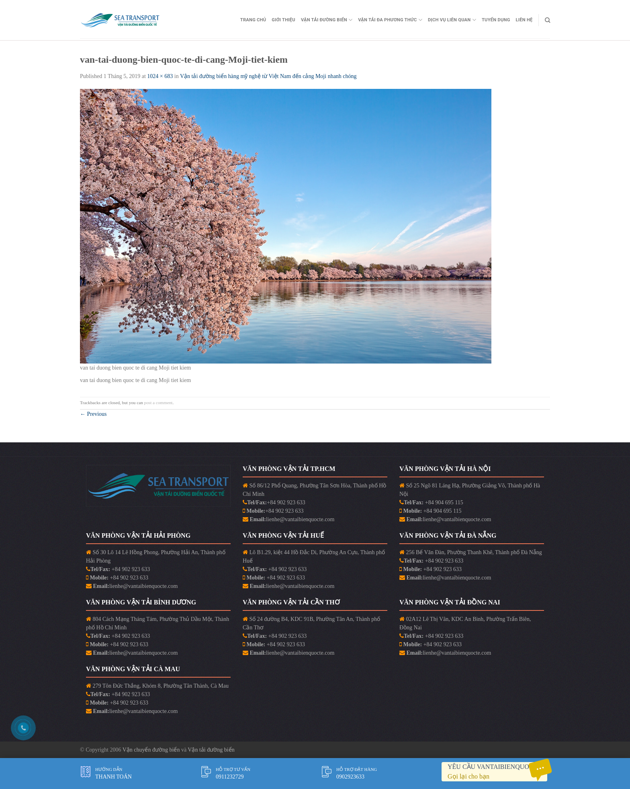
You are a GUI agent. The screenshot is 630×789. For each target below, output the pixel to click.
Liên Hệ (524, 20)
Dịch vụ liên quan (452, 20)
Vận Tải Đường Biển (326, 20)
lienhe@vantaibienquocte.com (300, 519)
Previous (93, 414)
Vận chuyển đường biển (152, 750)
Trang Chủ (253, 20)
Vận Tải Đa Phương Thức (390, 20)
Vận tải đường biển (211, 750)
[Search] (547, 20)
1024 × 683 (160, 76)
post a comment (158, 402)
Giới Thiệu (283, 20)
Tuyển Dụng (496, 20)
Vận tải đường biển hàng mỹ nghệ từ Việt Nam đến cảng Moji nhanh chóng (268, 76)
